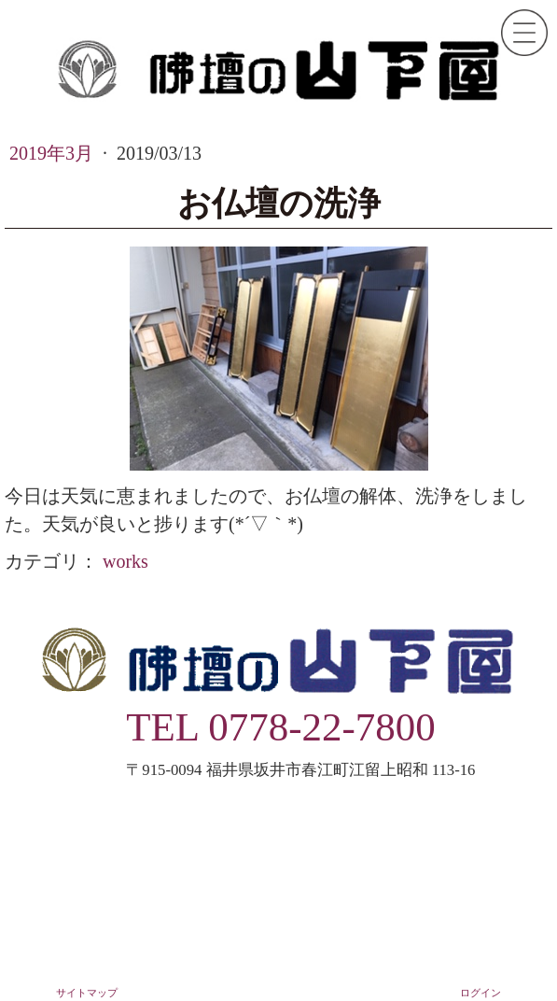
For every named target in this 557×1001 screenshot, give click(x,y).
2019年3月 (53, 153)
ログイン (480, 992)
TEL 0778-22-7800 (280, 727)
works (125, 561)
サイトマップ (87, 992)
